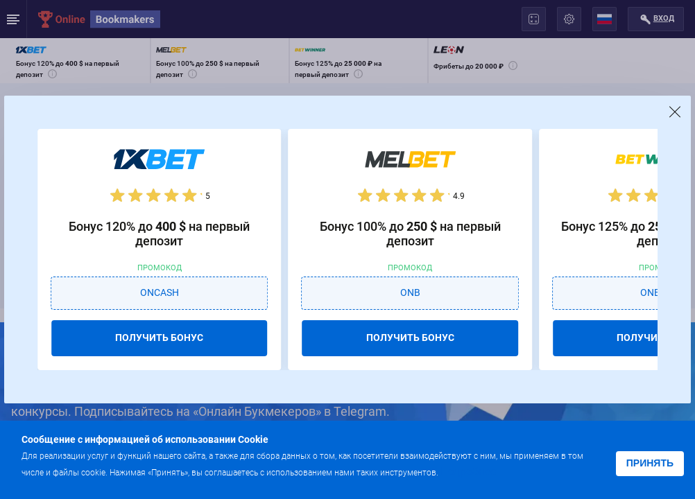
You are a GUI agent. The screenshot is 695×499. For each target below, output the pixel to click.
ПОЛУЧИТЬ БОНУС (159, 337)
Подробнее (468, 471)
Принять (649, 463)
